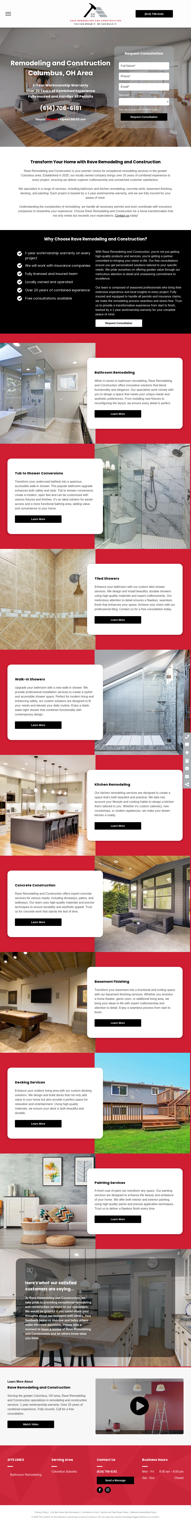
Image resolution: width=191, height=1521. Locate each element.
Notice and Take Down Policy (115, 1512)
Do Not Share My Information (65, 1512)
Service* (124, 95)
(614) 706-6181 (60, 108)
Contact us (122, 215)
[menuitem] (28, 1474)
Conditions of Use (90, 1512)
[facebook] (100, 1490)
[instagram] (108, 1490)
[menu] (8, 14)
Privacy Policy (41, 1512)
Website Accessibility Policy (143, 1512)
